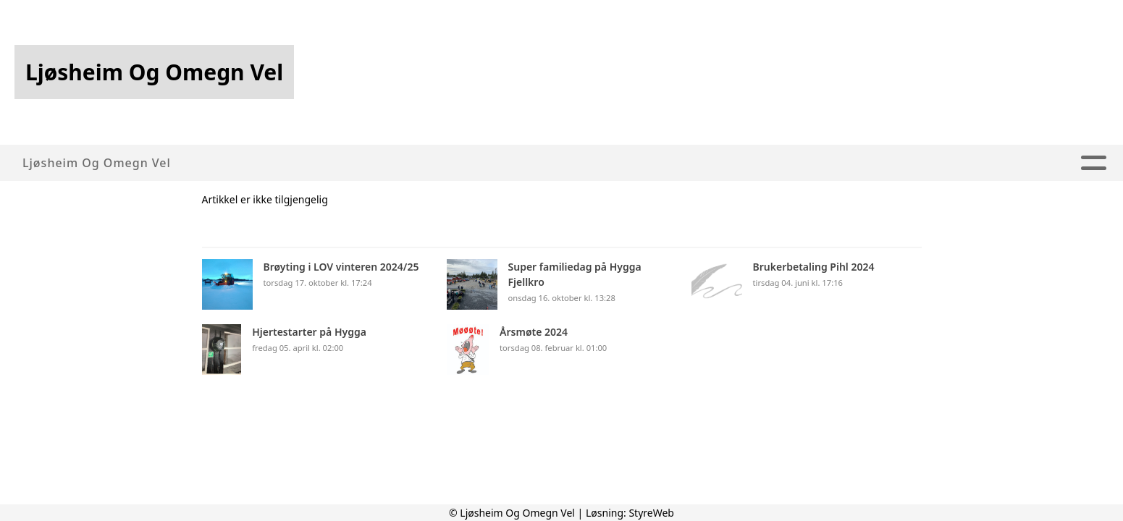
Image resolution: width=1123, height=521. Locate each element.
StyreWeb (651, 513)
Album (617, 163)
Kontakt (937, 163)
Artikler (442, 163)
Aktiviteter (532, 163)
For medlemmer (824, 163)
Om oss (363, 163)
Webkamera (702, 163)
